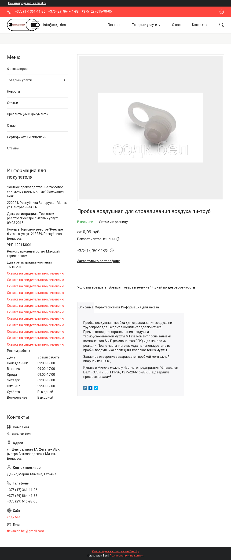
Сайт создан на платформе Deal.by (115, 551)
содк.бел (14, 517)
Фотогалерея (17, 69)
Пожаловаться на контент (127, 555)
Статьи (12, 103)
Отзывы (13, 148)
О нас (176, 25)
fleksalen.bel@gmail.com (25, 531)
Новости (13, 91)
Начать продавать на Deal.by (27, 3)
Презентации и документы (27, 114)
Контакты (199, 25)
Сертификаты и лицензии (26, 137)
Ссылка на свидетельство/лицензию (35, 273)
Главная (114, 25)
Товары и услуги (144, 25)
